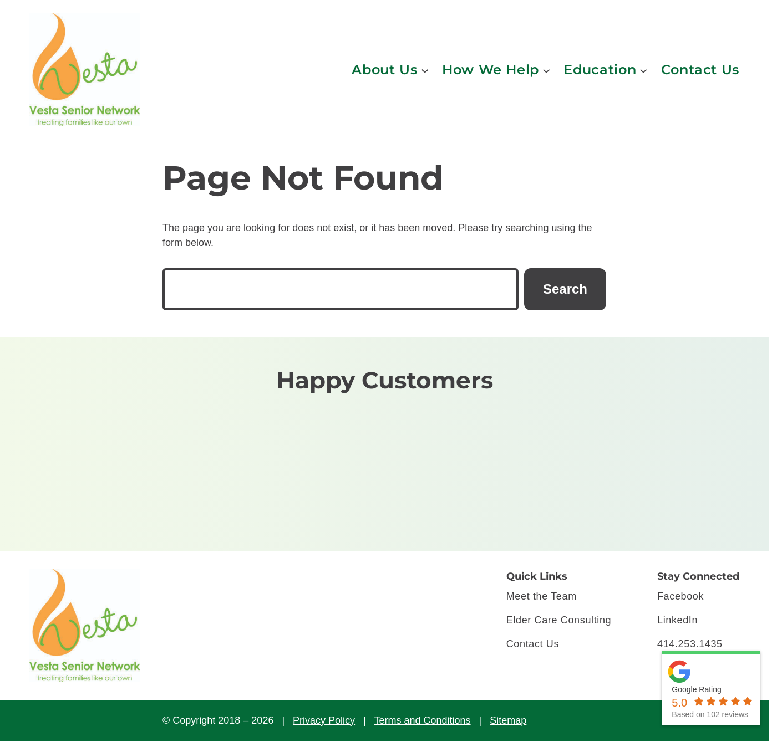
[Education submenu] (643, 70)
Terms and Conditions (422, 720)
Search (565, 289)
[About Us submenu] (425, 70)
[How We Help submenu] (546, 70)
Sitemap (508, 720)
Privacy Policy (324, 720)
